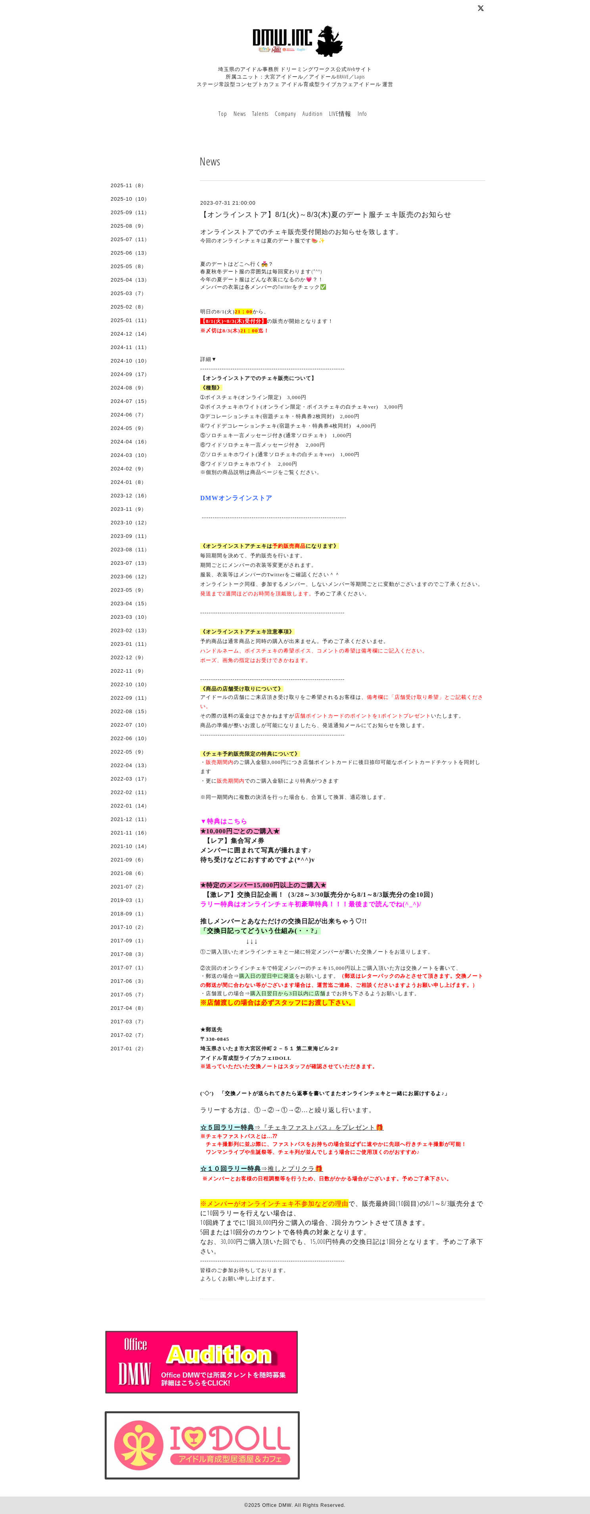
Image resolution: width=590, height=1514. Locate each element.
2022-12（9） (129, 657)
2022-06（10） (130, 738)
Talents (260, 113)
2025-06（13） (130, 253)
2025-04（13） (130, 280)
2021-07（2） (129, 887)
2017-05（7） (129, 995)
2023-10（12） (130, 523)
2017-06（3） (129, 981)
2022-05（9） (129, 752)
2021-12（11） (130, 819)
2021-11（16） (130, 833)
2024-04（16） (130, 442)
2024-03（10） (130, 455)
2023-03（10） (130, 617)
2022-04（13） (130, 765)
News (240, 113)
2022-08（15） (130, 711)
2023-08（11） (130, 550)
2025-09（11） (130, 212)
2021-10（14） (130, 846)
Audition (313, 113)
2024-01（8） (129, 482)
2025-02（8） (129, 307)
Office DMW (276, 1505)
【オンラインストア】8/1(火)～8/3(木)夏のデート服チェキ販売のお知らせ (326, 215)
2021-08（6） (129, 873)
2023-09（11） (130, 536)
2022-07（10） (130, 725)
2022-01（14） (130, 806)
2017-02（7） (129, 1035)
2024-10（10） (130, 361)
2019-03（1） (129, 900)
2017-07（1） (129, 968)
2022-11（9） (129, 671)
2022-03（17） (130, 779)
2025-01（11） (130, 320)
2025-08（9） (129, 226)
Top (222, 113)
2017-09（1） (129, 941)
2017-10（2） (129, 927)
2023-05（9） (129, 590)
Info (362, 113)
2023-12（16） (130, 496)
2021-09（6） (129, 860)
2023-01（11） (130, 644)
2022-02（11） (130, 792)
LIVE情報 (340, 113)
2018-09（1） (129, 914)
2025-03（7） (129, 293)
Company (285, 113)
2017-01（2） (129, 1049)
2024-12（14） (130, 334)
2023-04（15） (130, 603)
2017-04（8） (129, 1008)
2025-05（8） (129, 266)
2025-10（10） (130, 199)
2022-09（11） (130, 698)
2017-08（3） (129, 954)
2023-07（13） (130, 563)
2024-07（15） (130, 401)
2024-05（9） (129, 428)
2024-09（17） (130, 374)
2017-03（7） (129, 1022)
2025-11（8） (129, 185)
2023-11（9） (129, 509)
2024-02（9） (129, 469)
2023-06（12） (130, 577)
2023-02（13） (130, 630)
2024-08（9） (129, 388)
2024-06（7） (129, 415)
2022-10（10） (130, 684)
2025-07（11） (130, 239)
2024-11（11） (130, 347)
